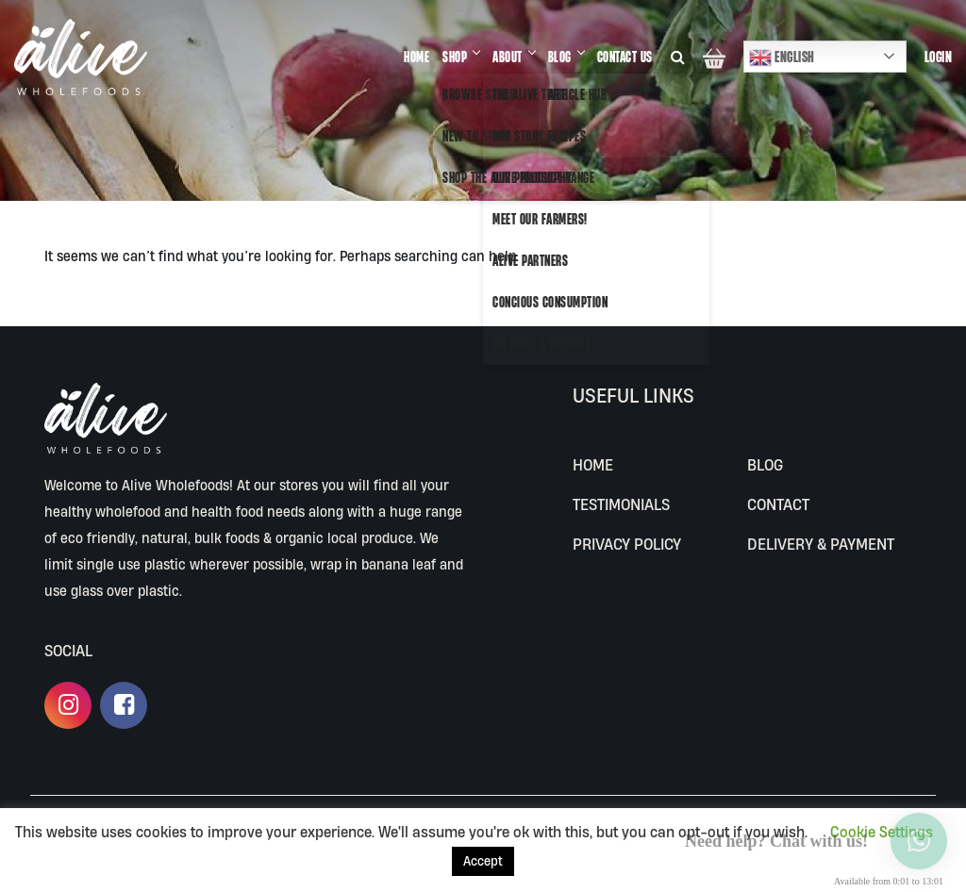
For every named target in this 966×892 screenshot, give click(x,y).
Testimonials (621, 504)
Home (593, 464)
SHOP (454, 56)
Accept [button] (483, 860)
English (782, 57)
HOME (416, 56)
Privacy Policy (627, 543)
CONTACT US (625, 56)
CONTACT (778, 504)
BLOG (560, 56)
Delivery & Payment (820, 543)
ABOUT (507, 56)
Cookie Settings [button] (881, 831)
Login (938, 56)
